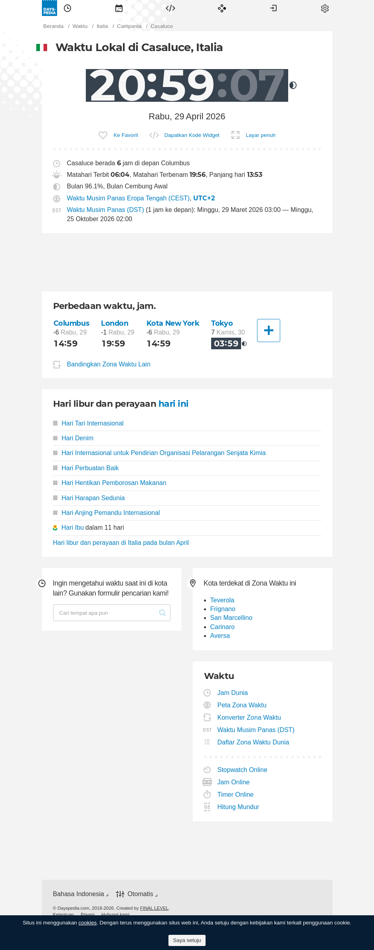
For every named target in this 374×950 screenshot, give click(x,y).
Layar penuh (261, 135)
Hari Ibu (72, 527)
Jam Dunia (233, 692)
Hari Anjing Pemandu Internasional (106, 512)
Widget (170, 8)
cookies (88, 923)
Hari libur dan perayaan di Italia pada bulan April (121, 542)
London (114, 323)
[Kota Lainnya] (268, 330)
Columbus (71, 323)
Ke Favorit (125, 135)
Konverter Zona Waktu (249, 717)
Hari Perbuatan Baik (86, 468)
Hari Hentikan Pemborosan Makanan (109, 482)
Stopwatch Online (242, 769)
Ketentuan (63, 914)
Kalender (119, 8)
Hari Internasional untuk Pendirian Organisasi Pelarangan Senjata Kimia (159, 452)
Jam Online (234, 782)
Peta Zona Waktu (242, 705)
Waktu (67, 8)
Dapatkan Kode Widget (192, 135)
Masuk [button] (273, 8)
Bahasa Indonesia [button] (78, 894)
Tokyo (222, 323)
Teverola (222, 600)
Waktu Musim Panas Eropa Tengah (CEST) (128, 198)
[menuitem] (67, 8)
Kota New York (173, 323)
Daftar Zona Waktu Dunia (253, 742)
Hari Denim (73, 438)
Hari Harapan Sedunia (89, 498)
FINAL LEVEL (154, 908)
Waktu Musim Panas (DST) (105, 209)
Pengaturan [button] (324, 8)
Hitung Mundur (238, 807)
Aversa (220, 635)
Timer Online (236, 794)
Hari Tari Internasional (88, 423)
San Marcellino (231, 617)
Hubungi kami (115, 914)
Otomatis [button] (140, 894)
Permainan (222, 8)
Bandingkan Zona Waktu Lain (108, 364)
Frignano (222, 609)
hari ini (173, 403)
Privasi (88, 914)
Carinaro (222, 626)
